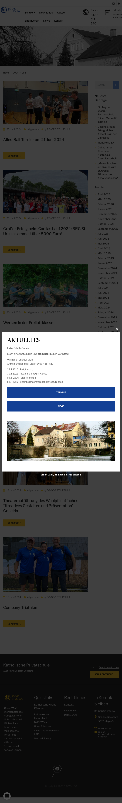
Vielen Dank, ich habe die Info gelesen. (61, 474)
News (61, 406)
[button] (7, 796)
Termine (61, 392)
